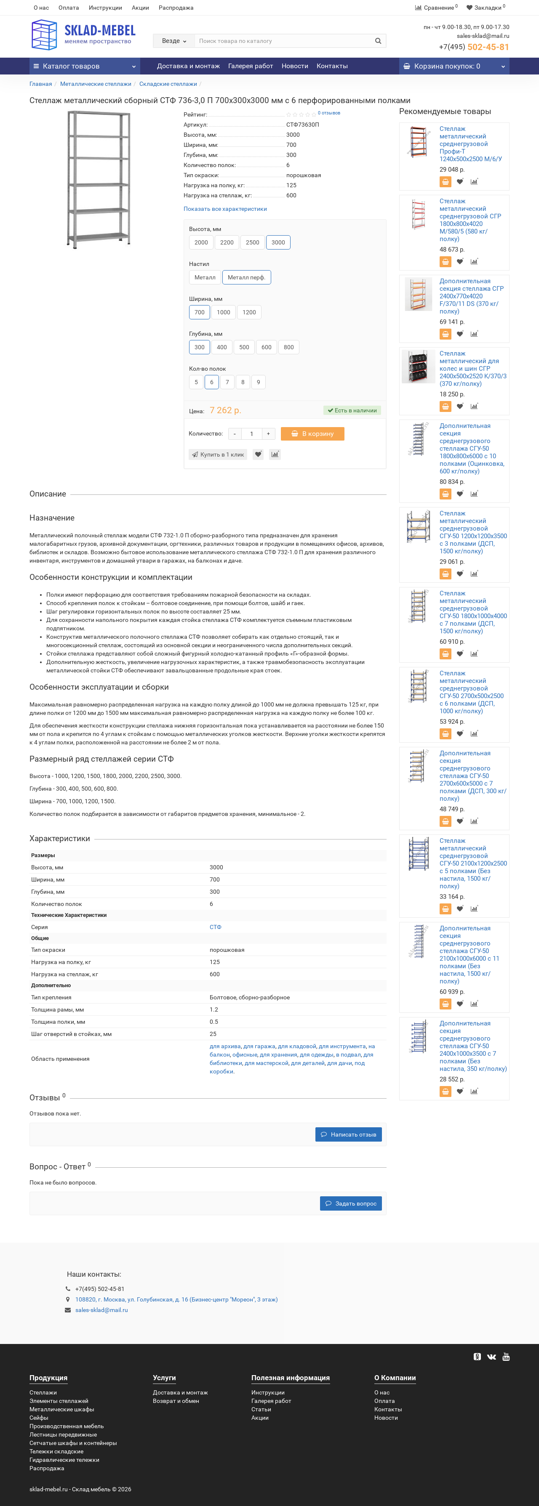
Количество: (206, 433)
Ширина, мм (205, 298)
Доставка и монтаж (188, 66)
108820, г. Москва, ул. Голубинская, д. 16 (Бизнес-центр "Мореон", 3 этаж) (176, 1299)
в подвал (348, 1054)
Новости (295, 66)
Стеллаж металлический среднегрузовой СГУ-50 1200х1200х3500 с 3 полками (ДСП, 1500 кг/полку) (473, 532)
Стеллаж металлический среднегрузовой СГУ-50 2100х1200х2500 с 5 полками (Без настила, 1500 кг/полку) (473, 863)
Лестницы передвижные (63, 1434)
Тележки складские (56, 1451)
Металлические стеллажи (95, 83)
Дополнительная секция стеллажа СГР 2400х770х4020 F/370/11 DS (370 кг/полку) (472, 296)
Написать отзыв (348, 1134)
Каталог (85, 64)
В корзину (312, 434)
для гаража (259, 1046)
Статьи (261, 1409)
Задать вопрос (351, 1203)
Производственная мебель (66, 1426)
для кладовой (297, 1046)
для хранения (278, 1054)
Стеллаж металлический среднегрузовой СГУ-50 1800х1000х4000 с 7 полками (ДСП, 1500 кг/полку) (473, 612)
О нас (41, 7)
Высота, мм (205, 229)
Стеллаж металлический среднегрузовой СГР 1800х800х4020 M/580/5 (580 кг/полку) (470, 220)
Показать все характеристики (225, 209)
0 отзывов (329, 113)
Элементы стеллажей (58, 1400)
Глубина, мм (205, 333)
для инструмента (342, 1046)
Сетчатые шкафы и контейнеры (73, 1443)
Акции (140, 7)
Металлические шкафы (61, 1409)
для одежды (317, 1054)
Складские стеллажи (168, 83)
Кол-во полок (207, 368)
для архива (225, 1046)
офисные (244, 1054)
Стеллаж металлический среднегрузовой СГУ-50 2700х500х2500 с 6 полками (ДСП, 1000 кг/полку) (472, 692)
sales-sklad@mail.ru (101, 1310)
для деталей (308, 1063)
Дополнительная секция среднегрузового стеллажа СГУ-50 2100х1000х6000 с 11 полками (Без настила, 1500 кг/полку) (469, 954)
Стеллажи (43, 1392)
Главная (40, 83)
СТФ (215, 927)
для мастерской (266, 1063)
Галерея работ (250, 66)
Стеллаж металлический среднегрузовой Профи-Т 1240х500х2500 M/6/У (471, 144)
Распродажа (176, 7)
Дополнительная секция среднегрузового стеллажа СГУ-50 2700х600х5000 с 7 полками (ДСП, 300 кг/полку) (473, 775)
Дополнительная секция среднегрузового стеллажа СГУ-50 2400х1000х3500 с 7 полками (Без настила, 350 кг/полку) (473, 1046)
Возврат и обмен (176, 1400)
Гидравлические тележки (64, 1459)
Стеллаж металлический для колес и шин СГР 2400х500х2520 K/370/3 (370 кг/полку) (473, 369)
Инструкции (105, 7)
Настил (199, 263)
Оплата (69, 7)
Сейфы (38, 1417)
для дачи (339, 1063)
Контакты (332, 66)
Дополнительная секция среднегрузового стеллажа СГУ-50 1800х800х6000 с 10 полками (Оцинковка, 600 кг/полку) (472, 448)
